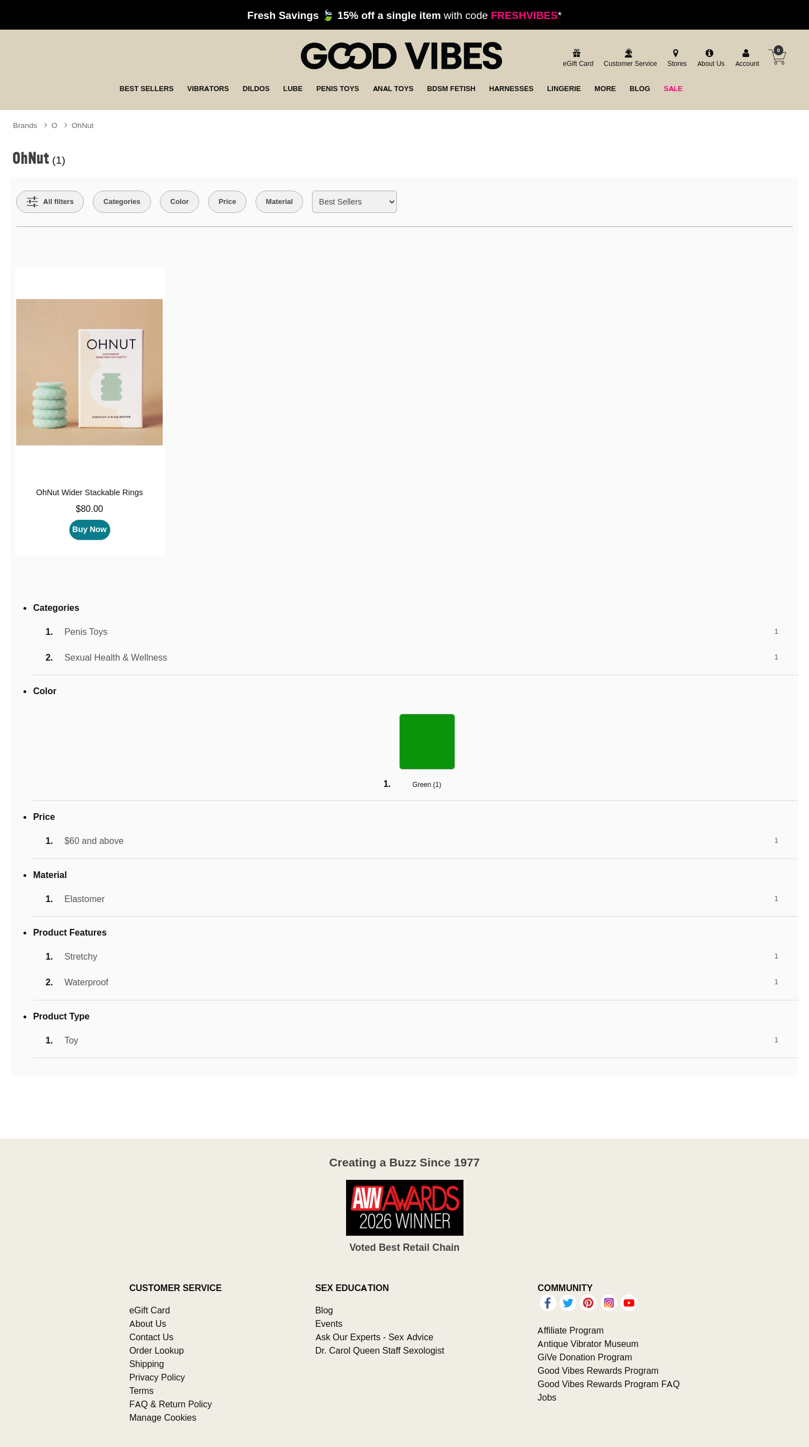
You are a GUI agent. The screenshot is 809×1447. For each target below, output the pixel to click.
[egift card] (576, 58)
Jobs (546, 1397)
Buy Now (89, 529)
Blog (324, 1310)
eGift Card (149, 1310)
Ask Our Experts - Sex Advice (374, 1336)
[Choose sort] (354, 202)
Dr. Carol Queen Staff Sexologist (379, 1350)
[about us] (709, 58)
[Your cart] (777, 57)
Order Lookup (156, 1350)
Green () (427, 784)
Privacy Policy (157, 1377)
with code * (404, 15)
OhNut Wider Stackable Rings (89, 492)
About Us (147, 1323)
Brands (25, 125)
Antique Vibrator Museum (587, 1343)
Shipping (146, 1363)
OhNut (82, 125)
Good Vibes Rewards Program (598, 1370)
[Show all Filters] (50, 202)
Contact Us (151, 1336)
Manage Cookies (162, 1417)
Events (329, 1323)
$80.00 (89, 508)
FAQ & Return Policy (170, 1404)
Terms (141, 1390)
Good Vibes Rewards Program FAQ (608, 1383)
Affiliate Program (570, 1330)
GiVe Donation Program (584, 1357)
